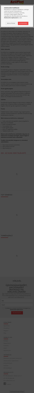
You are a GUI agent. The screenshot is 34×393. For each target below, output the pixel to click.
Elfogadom (23, 23)
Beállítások (11, 23)
